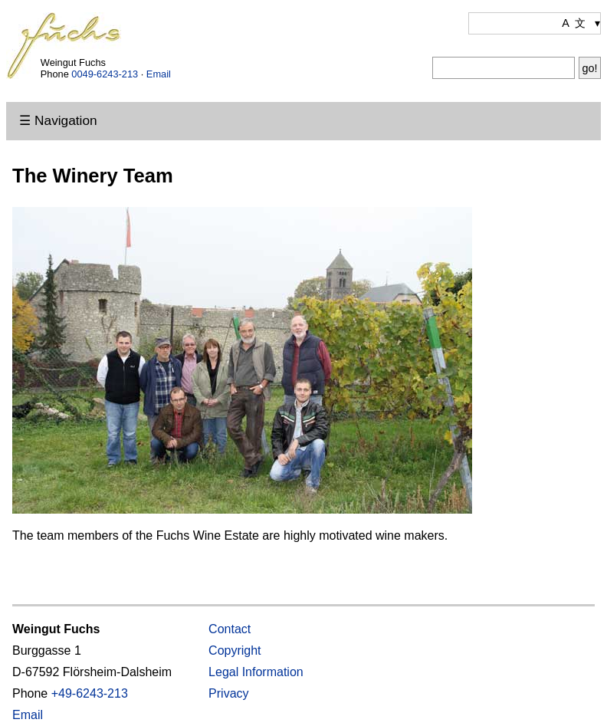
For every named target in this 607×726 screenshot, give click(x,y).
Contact (229, 629)
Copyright (234, 650)
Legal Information (256, 671)
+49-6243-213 (89, 693)
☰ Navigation (58, 120)
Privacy (228, 693)
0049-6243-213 (104, 74)
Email (158, 74)
